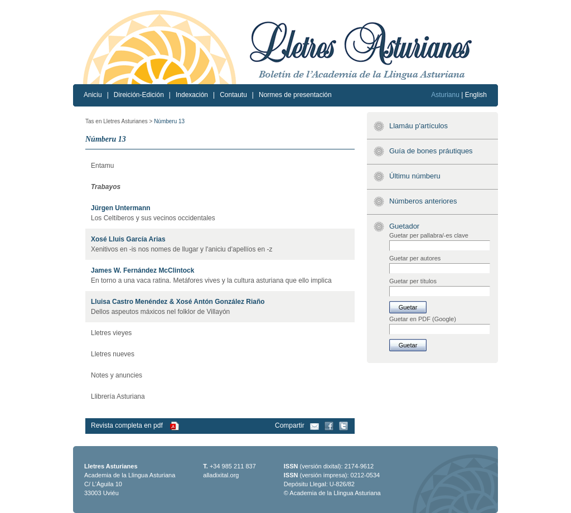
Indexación (192, 95)
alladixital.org (221, 475)
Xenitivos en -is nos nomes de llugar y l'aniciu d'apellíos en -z (181, 249)
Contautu (233, 95)
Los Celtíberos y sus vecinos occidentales (153, 218)
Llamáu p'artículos (418, 126)
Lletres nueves (112, 354)
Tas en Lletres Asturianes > (118, 121)
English (476, 95)
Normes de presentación (295, 95)
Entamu (102, 166)
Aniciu (93, 95)
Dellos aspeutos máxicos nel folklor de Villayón (160, 312)
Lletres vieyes (111, 333)
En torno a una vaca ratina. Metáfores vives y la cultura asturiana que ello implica (211, 280)
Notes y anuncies (116, 375)
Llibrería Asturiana (118, 396)
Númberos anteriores (423, 201)
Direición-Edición (139, 95)
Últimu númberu (415, 176)
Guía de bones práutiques (431, 151)
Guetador (404, 226)
